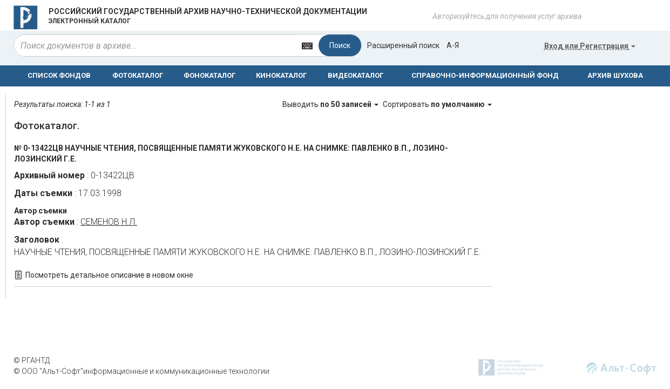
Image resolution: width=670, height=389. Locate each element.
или (589, 46)
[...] (155, 45)
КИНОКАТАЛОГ (281, 75)
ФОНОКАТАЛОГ (209, 75)
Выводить (331, 104)
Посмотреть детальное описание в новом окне (109, 275)
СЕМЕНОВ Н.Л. (108, 222)
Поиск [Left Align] (339, 45)
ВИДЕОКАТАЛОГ (355, 75)
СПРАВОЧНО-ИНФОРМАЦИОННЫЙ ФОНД (485, 75)
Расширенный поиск (403, 45)
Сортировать (437, 104)
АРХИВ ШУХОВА (615, 75)
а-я (452, 45)
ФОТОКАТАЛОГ (137, 75)
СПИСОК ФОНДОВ (59, 75)
